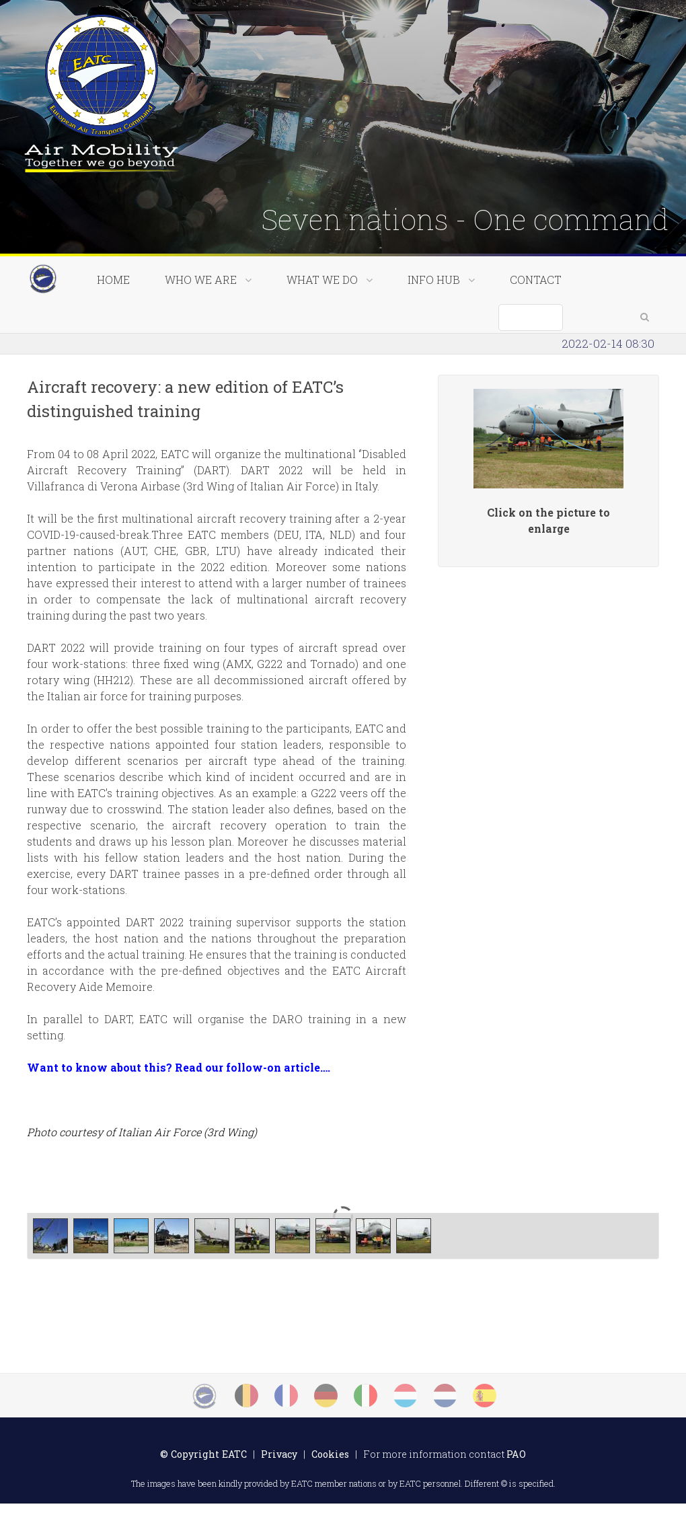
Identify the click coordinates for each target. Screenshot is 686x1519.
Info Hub (441, 326)
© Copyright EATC (203, 1469)
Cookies (330, 1469)
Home (113, 326)
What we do (330, 326)
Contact (536, 326)
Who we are (208, 326)
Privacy (279, 1469)
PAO (516, 1469)
